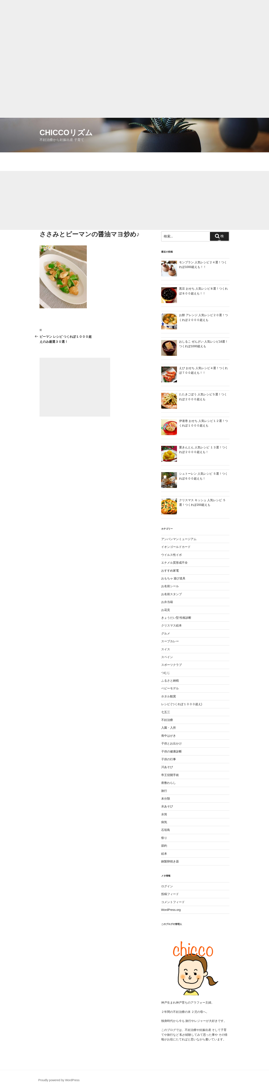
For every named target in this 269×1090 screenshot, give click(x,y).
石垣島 (165, 830)
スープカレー (170, 641)
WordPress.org (171, 909)
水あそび (167, 806)
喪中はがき (168, 735)
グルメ (165, 633)
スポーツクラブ (171, 664)
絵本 (164, 853)
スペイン (167, 657)
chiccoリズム (66, 132)
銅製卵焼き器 (170, 861)
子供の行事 (168, 759)
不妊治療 (167, 720)
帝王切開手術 (170, 775)
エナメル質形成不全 (174, 562)
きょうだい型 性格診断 (176, 617)
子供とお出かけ (171, 743)
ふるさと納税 (170, 680)
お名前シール (170, 586)
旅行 (164, 790)
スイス (165, 649)
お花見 (165, 610)
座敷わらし (168, 782)
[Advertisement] (126, 29)
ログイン (167, 886)
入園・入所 (168, 727)
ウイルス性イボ (171, 554)
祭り (164, 838)
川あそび (167, 767)
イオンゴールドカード (176, 546)
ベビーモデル (170, 688)
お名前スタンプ (171, 594)
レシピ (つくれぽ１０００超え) (181, 704)
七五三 (165, 712)
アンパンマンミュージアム (178, 539)
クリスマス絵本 (171, 625)
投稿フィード (170, 894)
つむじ (165, 672)
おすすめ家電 (170, 570)
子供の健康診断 (171, 751)
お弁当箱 (167, 602)
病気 (164, 822)
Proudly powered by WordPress (59, 1080)
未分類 (165, 798)
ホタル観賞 (168, 696)
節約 (164, 845)
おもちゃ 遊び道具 (173, 578)
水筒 (164, 814)
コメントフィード (173, 902)
